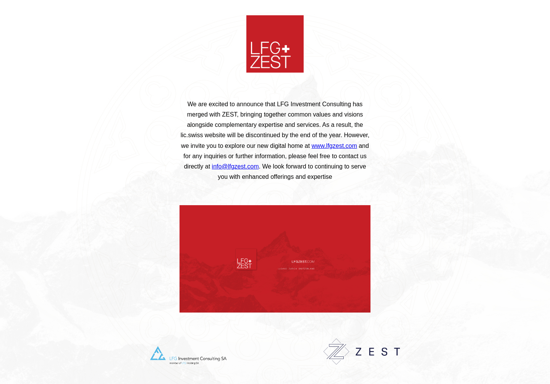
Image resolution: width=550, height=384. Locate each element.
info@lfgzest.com (235, 166)
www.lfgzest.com (334, 146)
